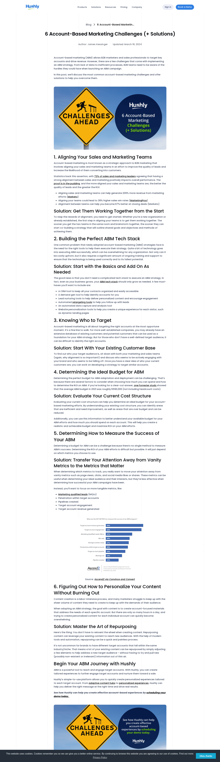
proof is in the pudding (67, 183)
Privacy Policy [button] (100, 757)
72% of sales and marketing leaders (115, 176)
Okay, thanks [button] (206, 756)
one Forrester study (145, 385)
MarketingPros (138, 200)
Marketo (73, 196)
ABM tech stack (109, 281)
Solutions (96, 7)
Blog (89, 24)
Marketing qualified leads (73, 494)
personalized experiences (134, 683)
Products (82, 7)
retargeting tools (82, 302)
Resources (110, 7)
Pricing (123, 7)
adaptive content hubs (102, 683)
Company (137, 7)
